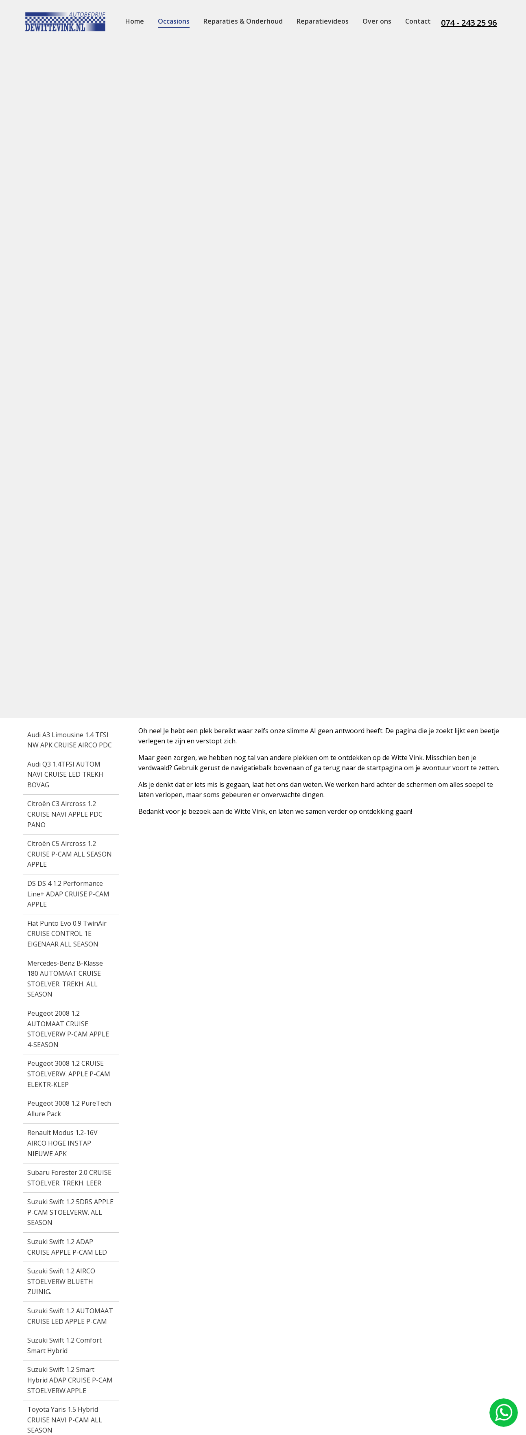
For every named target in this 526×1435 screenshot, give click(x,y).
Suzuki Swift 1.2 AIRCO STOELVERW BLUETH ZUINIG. (61, 1281)
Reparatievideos (323, 21)
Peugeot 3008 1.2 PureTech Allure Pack (69, 1108)
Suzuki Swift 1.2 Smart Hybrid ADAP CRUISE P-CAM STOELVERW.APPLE (70, 1380)
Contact (418, 21)
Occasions (174, 21)
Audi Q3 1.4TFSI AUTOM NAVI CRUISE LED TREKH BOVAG (65, 774)
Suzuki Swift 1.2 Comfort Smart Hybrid (64, 1345)
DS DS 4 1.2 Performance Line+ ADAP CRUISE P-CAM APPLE (68, 894)
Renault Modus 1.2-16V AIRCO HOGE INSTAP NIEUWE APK (62, 1143)
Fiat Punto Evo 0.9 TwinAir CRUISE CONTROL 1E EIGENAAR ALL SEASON (67, 934)
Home (134, 21)
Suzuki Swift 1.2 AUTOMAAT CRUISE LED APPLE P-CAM (70, 1316)
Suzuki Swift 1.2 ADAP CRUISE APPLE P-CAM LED (67, 1247)
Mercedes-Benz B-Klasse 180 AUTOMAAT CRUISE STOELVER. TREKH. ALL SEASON (65, 979)
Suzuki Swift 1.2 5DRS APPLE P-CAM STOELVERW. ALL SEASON (70, 1212)
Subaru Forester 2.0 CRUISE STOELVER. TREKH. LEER (69, 1177)
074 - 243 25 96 (469, 22)
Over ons (376, 21)
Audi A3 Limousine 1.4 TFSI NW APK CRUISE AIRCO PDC (69, 740)
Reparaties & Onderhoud (243, 21)
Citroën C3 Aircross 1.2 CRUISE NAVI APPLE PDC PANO (65, 814)
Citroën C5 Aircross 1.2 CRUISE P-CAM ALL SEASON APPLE (69, 854)
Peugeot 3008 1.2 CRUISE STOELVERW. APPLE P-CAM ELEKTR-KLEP (68, 1074)
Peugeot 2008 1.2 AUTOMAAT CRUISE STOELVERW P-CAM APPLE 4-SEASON (68, 1029)
